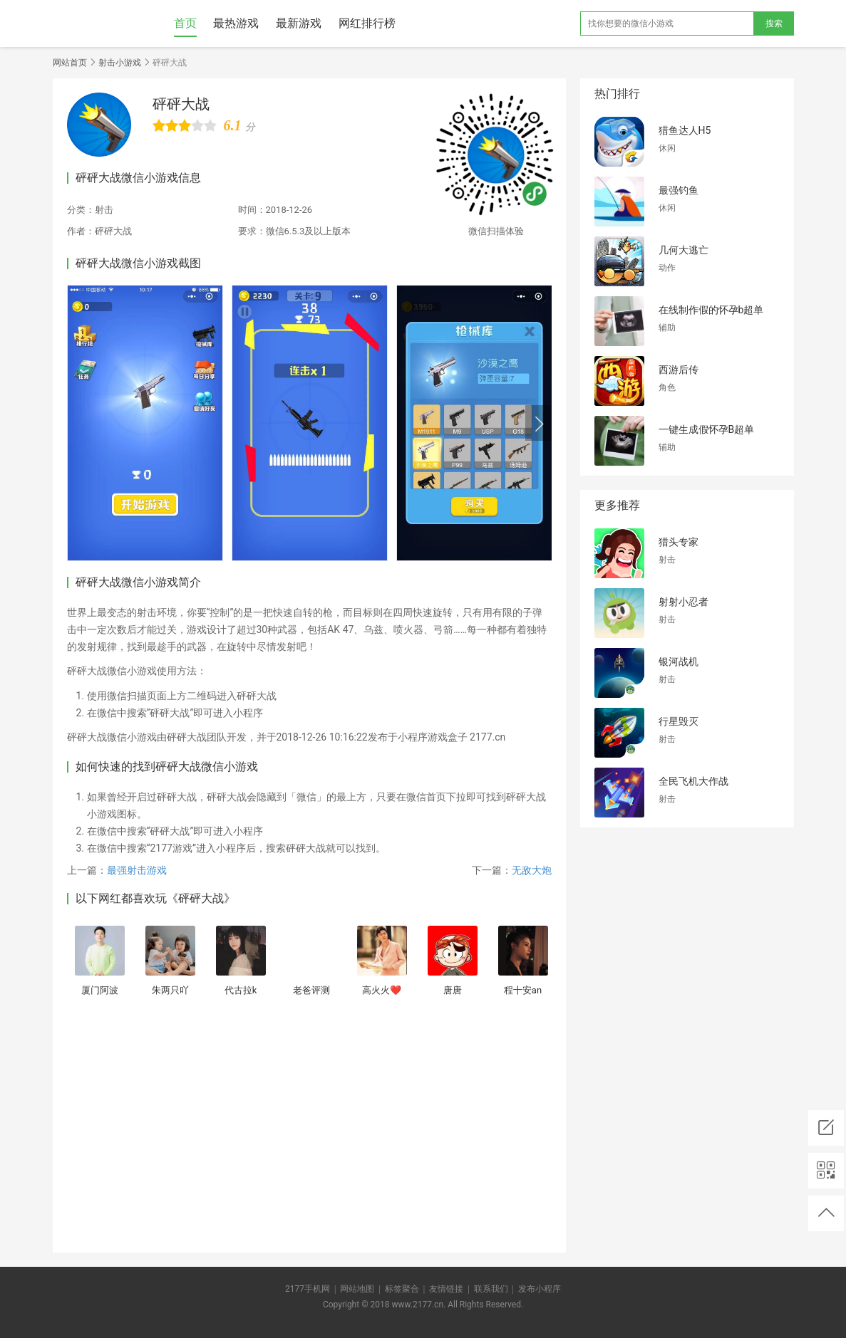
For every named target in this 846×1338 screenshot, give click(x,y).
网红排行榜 (367, 23)
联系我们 (491, 1289)
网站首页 (70, 63)
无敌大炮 (532, 870)
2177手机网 (307, 1289)
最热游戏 (236, 23)
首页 (185, 23)
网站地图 (357, 1289)
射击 (104, 209)
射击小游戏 (119, 63)
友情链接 (446, 1289)
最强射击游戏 (137, 870)
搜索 (774, 23)
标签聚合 (402, 1289)
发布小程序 (539, 1289)
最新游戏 (298, 23)
